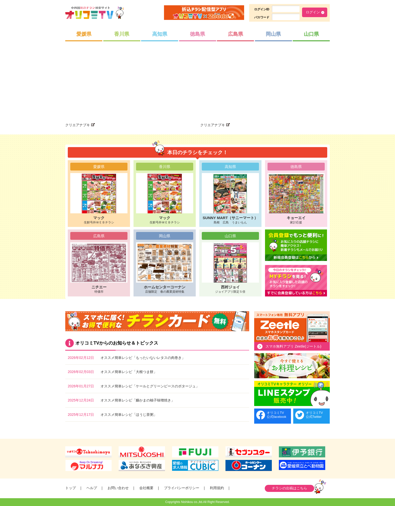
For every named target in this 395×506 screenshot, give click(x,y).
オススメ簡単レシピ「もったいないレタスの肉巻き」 (143, 358)
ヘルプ (91, 488)
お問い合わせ (118, 488)
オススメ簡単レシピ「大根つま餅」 (129, 372)
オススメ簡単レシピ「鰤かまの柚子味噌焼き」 (138, 400)
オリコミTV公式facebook (276, 414)
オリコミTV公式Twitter (314, 414)
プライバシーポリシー (181, 488)
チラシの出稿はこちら (289, 488)
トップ (70, 488)
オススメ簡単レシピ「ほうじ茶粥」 (129, 415)
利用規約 (217, 488)
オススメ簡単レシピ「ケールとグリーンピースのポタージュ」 (150, 386)
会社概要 (146, 488)
